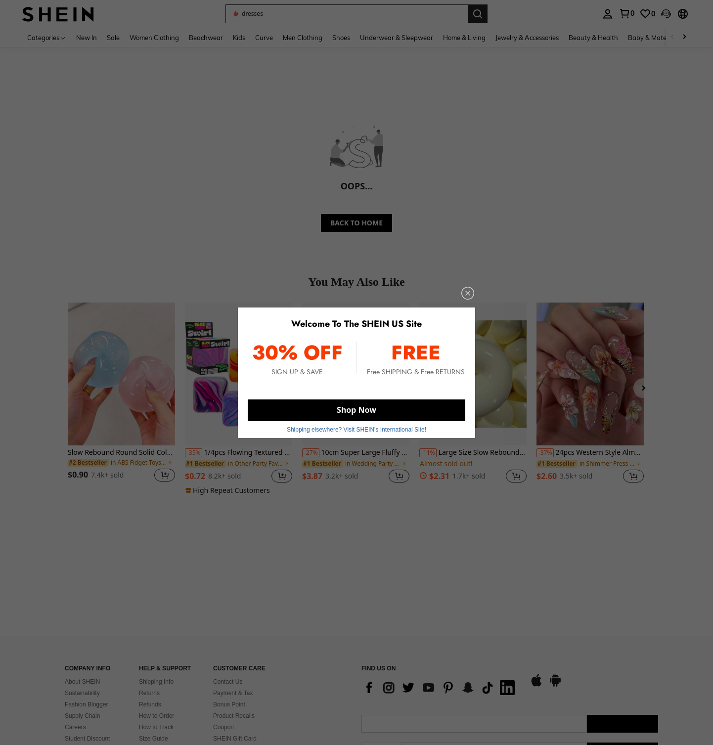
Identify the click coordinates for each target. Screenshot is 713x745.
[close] (467, 293)
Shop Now (356, 409)
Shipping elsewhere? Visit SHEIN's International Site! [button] (356, 429)
